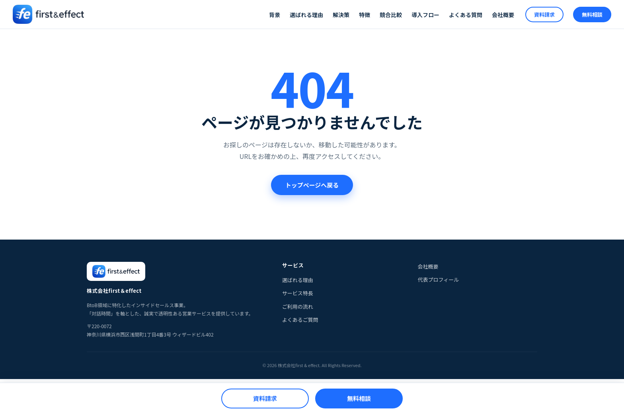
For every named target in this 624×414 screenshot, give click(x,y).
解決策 (341, 15)
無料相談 (592, 14)
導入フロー (425, 15)
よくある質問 (465, 15)
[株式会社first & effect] (48, 14)
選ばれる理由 (306, 15)
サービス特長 (297, 293)
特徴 (364, 15)
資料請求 (544, 14)
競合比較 (391, 15)
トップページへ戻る (312, 185)
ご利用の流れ (297, 306)
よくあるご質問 (300, 319)
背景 (274, 15)
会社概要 (503, 15)
